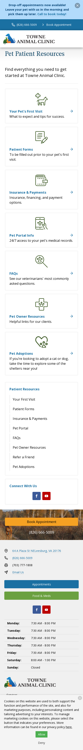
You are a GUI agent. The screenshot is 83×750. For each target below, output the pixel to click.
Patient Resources (24, 389)
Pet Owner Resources (29, 447)
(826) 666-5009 (41, 532)
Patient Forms (23, 409)
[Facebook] (36, 496)
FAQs (17, 438)
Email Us (18, 572)
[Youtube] (46, 496)
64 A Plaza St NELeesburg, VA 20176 (36, 551)
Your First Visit (24, 399)
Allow (41, 734)
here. (69, 727)
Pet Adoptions (24, 466)
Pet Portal (20, 428)
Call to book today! (51, 14)
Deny (41, 743)
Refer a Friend (23, 457)
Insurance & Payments (30, 418)
